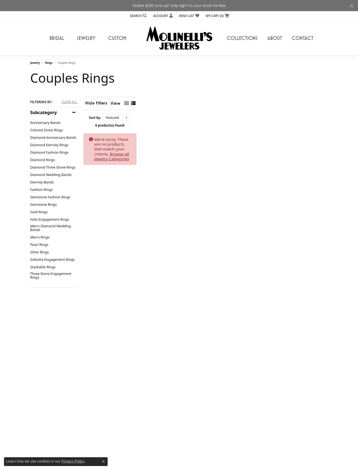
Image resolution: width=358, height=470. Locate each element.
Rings (48, 63)
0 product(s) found (205, 125)
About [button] (274, 38)
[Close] (351, 5)
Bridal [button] (56, 38)
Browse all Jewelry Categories (235, 139)
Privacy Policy (72, 461)
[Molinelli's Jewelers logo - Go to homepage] (179, 38)
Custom (117, 38)
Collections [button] (242, 38)
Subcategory (43, 112)
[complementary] (319, 441)
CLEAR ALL (69, 102)
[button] (138, 15)
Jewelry (35, 63)
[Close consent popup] (103, 461)
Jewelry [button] (86, 38)
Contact (302, 38)
